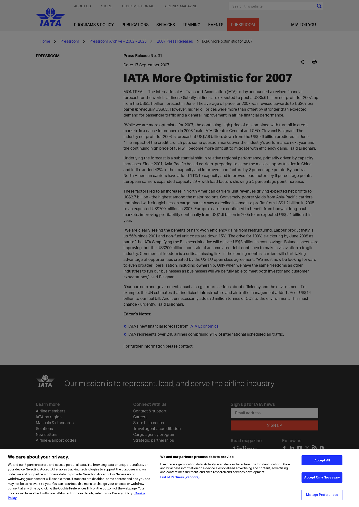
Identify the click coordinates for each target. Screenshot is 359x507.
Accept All (322, 463)
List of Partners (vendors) (179, 479)
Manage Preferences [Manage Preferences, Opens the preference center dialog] (322, 497)
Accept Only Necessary (322, 480)
